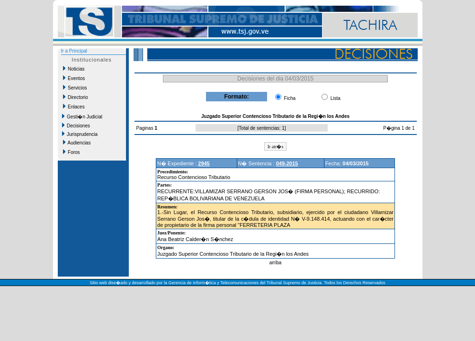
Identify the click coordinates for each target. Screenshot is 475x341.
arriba (275, 262)
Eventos (74, 78)
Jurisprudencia (80, 134)
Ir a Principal (74, 51)
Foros (71, 152)
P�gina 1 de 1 (398, 128)
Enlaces (74, 106)
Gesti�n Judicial (82, 116)
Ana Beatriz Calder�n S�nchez (195, 239)
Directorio (75, 97)
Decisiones (76, 125)
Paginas (145, 128)
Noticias (74, 69)
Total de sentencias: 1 (262, 128)
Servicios (75, 87)
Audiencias (77, 142)
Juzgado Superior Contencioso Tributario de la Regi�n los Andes (233, 254)
